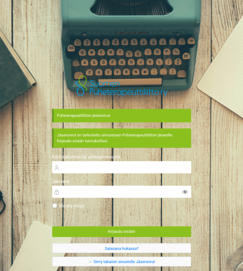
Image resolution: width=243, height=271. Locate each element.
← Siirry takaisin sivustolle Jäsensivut (122, 262)
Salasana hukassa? (122, 248)
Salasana (61, 181)
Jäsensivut (121, 86)
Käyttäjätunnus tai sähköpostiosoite (86, 156)
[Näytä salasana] (185, 191)
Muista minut (71, 205)
